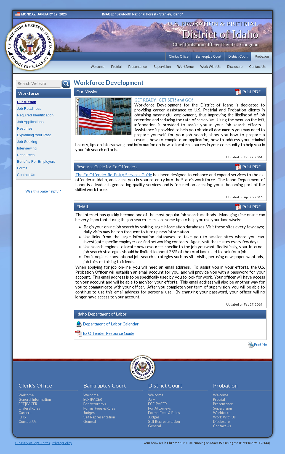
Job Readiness (29, 108)
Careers (24, 412)
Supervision (162, 67)
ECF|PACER (27, 404)
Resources (26, 155)
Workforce (185, 67)
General (89, 421)
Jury (151, 399)
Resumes (25, 128)
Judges (89, 412)
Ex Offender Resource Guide (108, 333)
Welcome (98, 67)
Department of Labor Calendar (111, 324)
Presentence (137, 67)
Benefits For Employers (36, 161)
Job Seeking (27, 142)
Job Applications (30, 122)
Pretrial (116, 67)
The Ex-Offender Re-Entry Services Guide (113, 174)
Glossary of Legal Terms (32, 443)
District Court (237, 56)
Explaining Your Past (34, 135)
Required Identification (35, 115)
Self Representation (99, 417)
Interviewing (27, 148)
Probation (262, 56)
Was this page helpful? (43, 191)
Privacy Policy (62, 443)
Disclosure (235, 67)
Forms (22, 168)
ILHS (22, 417)
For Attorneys (94, 404)
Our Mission (26, 102)
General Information (34, 399)
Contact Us (257, 67)
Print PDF (248, 91)
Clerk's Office (178, 56)
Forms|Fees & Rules (99, 408)
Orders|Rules (29, 408)
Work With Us (210, 67)
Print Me (260, 344)
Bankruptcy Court (208, 56)
